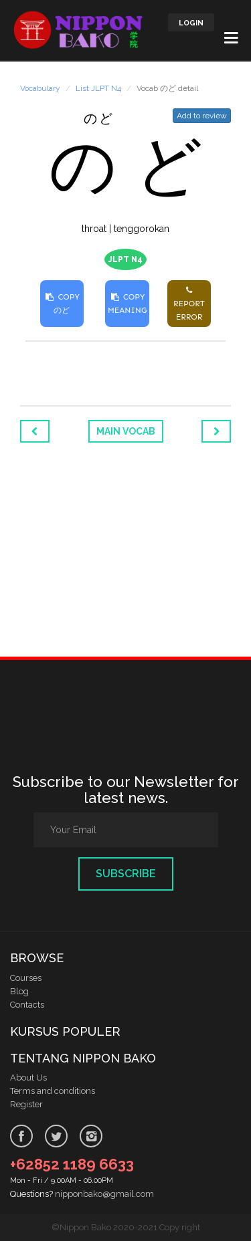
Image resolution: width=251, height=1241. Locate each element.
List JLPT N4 (98, 88)
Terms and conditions (52, 1091)
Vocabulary (40, 88)
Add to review (202, 115)
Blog (19, 991)
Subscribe (126, 873)
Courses (25, 978)
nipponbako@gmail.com (104, 1194)
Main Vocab (125, 431)
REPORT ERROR (189, 304)
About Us (28, 1078)
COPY (62, 303)
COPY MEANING (127, 303)
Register (26, 1104)
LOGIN (191, 23)
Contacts (27, 1005)
